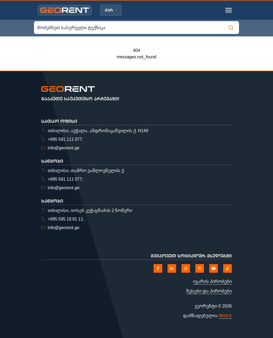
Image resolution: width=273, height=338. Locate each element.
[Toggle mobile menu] (228, 10)
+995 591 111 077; (65, 139)
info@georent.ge (63, 148)
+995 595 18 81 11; (66, 219)
